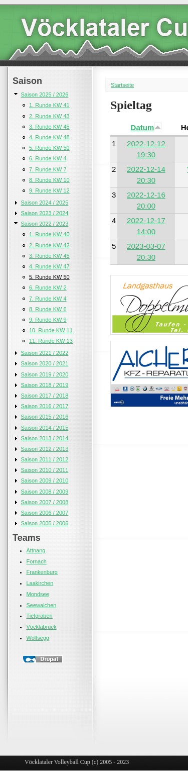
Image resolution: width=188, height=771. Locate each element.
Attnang (36, 550)
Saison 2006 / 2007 (45, 513)
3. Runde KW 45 (49, 127)
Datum (146, 127)
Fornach (37, 561)
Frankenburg (42, 572)
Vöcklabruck (42, 627)
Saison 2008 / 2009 (45, 492)
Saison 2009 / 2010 (45, 480)
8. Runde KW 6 (48, 309)
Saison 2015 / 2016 (45, 417)
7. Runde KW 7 (48, 169)
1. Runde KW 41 (49, 105)
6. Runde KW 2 (48, 287)
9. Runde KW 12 (49, 190)
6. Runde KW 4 (48, 158)
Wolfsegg (38, 638)
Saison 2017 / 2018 (45, 396)
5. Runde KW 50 (49, 148)
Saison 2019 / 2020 (45, 374)
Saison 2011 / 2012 (45, 459)
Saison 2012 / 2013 (45, 449)
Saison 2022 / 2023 (45, 224)
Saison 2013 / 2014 (45, 438)
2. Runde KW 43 (49, 116)
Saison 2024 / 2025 (45, 203)
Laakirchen (40, 583)
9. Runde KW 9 (48, 320)
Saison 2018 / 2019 (45, 385)
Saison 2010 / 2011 (45, 470)
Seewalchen (42, 605)
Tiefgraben (40, 616)
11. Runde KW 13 (51, 341)
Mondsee (38, 594)
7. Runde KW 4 (48, 299)
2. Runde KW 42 (49, 245)
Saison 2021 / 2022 (45, 353)
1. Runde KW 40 (49, 234)
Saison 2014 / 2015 (45, 428)
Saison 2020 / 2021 (45, 363)
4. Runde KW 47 (49, 266)
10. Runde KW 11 (51, 330)
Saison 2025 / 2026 (45, 94)
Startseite (122, 85)
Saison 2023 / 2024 (45, 213)
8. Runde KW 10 (49, 180)
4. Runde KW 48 (49, 137)
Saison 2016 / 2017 (45, 406)
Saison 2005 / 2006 (45, 523)
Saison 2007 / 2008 (45, 502)
